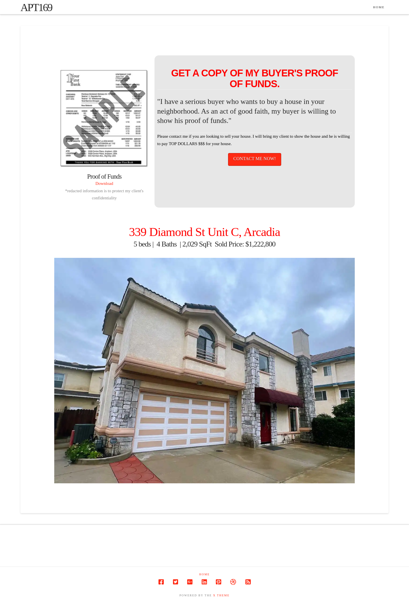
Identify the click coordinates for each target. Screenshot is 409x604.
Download (104, 183)
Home (204, 574)
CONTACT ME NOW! (254, 158)
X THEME (221, 595)
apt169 (36, 7)
